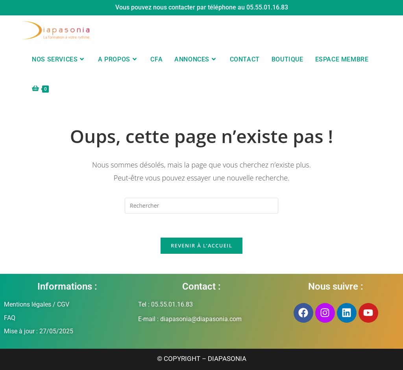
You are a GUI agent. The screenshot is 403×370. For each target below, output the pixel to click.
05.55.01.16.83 (267, 7)
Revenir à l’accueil (201, 245)
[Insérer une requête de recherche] (201, 206)
